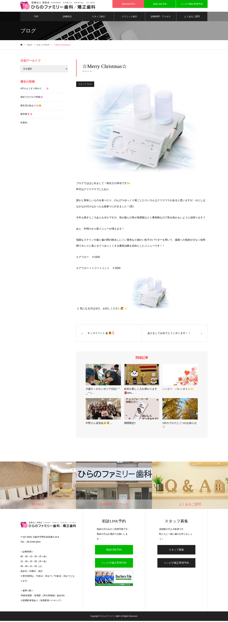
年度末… (24, 123)
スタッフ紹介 (98, 17)
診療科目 (67, 17)
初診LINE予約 (114, 550)
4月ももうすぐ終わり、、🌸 (34, 89)
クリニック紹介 (129, 17)
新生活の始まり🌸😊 (30, 106)
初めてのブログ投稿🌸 (31, 98)
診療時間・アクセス (161, 17)
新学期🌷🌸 (26, 115)
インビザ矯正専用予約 (114, 563)
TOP (36, 17)
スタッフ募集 (176, 550)
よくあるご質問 (192, 17)
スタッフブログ (85, 85)
